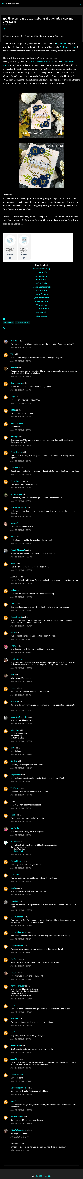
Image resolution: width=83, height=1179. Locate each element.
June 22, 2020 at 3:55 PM (20, 390)
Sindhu (13, 646)
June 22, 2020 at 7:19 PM (20, 474)
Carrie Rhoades (41, 279)
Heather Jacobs (16, 1117)
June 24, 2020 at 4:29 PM (20, 868)
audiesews (14, 875)
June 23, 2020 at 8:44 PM (20, 695)
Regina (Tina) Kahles (18, 932)
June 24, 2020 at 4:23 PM (20, 855)
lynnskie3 (14, 523)
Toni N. (13, 604)
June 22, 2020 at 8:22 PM (20, 530)
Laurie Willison (41, 309)
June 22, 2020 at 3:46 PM (20, 376)
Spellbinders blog (68, 47)
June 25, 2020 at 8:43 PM (20, 1068)
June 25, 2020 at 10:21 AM (21, 979)
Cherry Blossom (17, 861)
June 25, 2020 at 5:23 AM (20, 966)
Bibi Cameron (41, 301)
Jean (12, 675)
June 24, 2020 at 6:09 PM (20, 895)
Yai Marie (14, 788)
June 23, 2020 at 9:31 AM (20, 653)
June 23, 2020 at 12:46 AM (21, 626)
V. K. (12, 354)
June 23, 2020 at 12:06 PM (21, 668)
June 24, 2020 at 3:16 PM (20, 822)
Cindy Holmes (16, 452)
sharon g (14, 701)
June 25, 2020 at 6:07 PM (20, 1039)
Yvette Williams (16, 946)
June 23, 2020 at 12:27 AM (21, 610)
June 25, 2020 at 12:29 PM (21, 1026)
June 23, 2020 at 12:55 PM (21, 681)
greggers (14, 972)
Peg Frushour (15, 828)
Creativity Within (13, 4)
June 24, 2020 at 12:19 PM (21, 795)
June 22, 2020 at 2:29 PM (20, 361)
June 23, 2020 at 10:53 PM (21, 724)
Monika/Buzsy (16, 659)
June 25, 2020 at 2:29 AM (20, 939)
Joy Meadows (16, 494)
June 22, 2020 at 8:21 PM (20, 517)
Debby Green (15, 1046)
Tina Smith (41, 272)
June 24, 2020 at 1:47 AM (20, 781)
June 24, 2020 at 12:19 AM (21, 768)
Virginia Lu (41, 305)
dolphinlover (15, 775)
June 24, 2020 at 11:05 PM (21, 910)
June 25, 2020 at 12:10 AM (21, 926)
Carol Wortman (16, 917)
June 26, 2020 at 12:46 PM (21, 1110)
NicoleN (13, 761)
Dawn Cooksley (16, 423)
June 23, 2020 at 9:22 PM (20, 710)
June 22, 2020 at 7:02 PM (20, 461)
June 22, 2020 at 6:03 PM (20, 445)
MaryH (13, 632)
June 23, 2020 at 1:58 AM (20, 639)
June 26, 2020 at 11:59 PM (21, 1123)
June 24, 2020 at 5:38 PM (20, 881)
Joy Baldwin (61, 43)
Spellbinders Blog (41, 269)
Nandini (13, 368)
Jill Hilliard (41, 290)
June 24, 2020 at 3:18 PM (20, 835)
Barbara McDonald (18, 508)
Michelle (13, 341)
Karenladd (14, 901)
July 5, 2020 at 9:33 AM (19, 1150)
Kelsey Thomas (16, 1074)
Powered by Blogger (41, 1176)
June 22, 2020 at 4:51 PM (20, 417)
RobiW (13, 888)
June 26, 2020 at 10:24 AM (21, 1081)
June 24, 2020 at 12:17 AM (21, 755)
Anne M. (13, 1059)
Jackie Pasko (41, 283)
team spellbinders (22, 322)
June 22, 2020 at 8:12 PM (20, 501)
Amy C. (13, 1101)
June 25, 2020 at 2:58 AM (20, 952)
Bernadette (15, 468)
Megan (13, 688)
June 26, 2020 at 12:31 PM (21, 1095)
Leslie (12, 815)
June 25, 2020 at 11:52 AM (21, 999)
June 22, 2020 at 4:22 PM (20, 403)
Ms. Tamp (14, 959)
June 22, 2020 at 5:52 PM (20, 430)
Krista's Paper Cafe (18, 1088)
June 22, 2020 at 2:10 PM (20, 348)
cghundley (14, 730)
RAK (12, 748)
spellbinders (8, 322)
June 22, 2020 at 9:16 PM (20, 543)
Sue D (12, 1032)
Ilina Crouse (41, 316)
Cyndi (12, 1005)
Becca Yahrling (16, 481)
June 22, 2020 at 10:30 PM (21, 570)
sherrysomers (16, 383)
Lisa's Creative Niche (18, 717)
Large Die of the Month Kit (41, 62)
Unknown (14, 1019)
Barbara (13, 590)
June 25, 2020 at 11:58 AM (21, 1012)
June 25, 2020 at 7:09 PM (20, 1052)
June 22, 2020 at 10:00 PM (21, 557)
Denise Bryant (16, 617)
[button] (4, 29)
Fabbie (13, 410)
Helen (12, 537)
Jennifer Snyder (41, 298)
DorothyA (14, 437)
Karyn (12, 396)
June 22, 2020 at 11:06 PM (21, 584)
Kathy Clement (41, 294)
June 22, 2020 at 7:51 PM (20, 488)
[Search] (79, 3)
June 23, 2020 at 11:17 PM (21, 741)
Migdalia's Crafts (17, 851)
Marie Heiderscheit (41, 287)
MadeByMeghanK (17, 550)
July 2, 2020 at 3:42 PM (19, 1137)
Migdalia (14, 842)
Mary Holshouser (17, 986)
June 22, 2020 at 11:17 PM (21, 597)
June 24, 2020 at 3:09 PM (20, 808)
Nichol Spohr (41, 276)
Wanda (13, 563)
